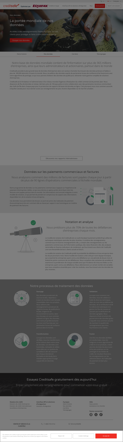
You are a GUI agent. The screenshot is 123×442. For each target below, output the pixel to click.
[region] (61, 436)
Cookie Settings (84, 436)
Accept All (106, 436)
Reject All (61, 436)
